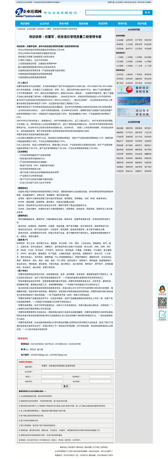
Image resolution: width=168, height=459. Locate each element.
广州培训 (138, 74)
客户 (76, 138)
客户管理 (147, 150)
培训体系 (129, 158)
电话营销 (129, 150)
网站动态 (79, 447)
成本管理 (54, 172)
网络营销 (138, 150)
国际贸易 (129, 128)
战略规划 (120, 132)
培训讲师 (103, 23)
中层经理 (120, 171)
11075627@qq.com (58, 355)
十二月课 (147, 66)
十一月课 (138, 66)
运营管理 (129, 40)
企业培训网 (31, 29)
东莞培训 (129, 83)
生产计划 (138, 137)
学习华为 (129, 132)
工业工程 (147, 132)
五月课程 (120, 62)
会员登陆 (119, 2)
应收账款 (120, 167)
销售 (77, 107)
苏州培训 (120, 79)
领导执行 (147, 128)
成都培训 (138, 79)
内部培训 (147, 158)
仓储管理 (147, 141)
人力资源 (129, 44)
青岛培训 (147, 79)
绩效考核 (120, 158)
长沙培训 (147, 83)
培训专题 (141, 23)
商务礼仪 (129, 171)
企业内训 (44, 23)
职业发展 (147, 44)
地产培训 (147, 167)
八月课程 (147, 62)
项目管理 (53, 46)
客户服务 (129, 145)
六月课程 (129, 62)
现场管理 (129, 141)
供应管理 (147, 137)
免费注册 (111, 2)
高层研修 (120, 49)
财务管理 (138, 44)
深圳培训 (147, 74)
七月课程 (138, 62)
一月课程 (120, 57)
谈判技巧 (138, 145)
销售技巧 (147, 145)
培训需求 (71, 447)
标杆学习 (129, 49)
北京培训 (120, 74)
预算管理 (129, 167)
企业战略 (120, 40)
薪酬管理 (147, 154)
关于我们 (96, 447)
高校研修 (83, 23)
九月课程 (120, 66)
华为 (43, 46)
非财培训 (147, 163)
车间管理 (138, 141)
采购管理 (129, 137)
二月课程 (129, 57)
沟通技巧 (138, 171)
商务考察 (64, 23)
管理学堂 (122, 23)
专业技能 (147, 49)
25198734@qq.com (39, 355)
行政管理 (120, 154)
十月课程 (129, 66)
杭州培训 (129, 79)
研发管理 (147, 40)
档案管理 (120, 163)
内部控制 (129, 163)
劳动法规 (138, 154)
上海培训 (129, 74)
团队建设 (138, 158)
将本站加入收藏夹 (144, 2)
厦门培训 (120, 83)
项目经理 (32, 63)
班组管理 (147, 171)
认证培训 (138, 49)
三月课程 (138, 57)
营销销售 (120, 44)
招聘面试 (129, 154)
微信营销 (120, 150)
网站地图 (88, 447)
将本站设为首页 (130, 2)
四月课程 (147, 57)
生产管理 (138, 40)
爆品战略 (120, 128)
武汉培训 (138, 83)
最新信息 (63, 447)
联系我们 (104, 447)
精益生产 (120, 141)
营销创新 (120, 145)
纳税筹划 (138, 163)
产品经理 (24, 162)
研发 (47, 46)
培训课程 (25, 23)
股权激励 (138, 128)
